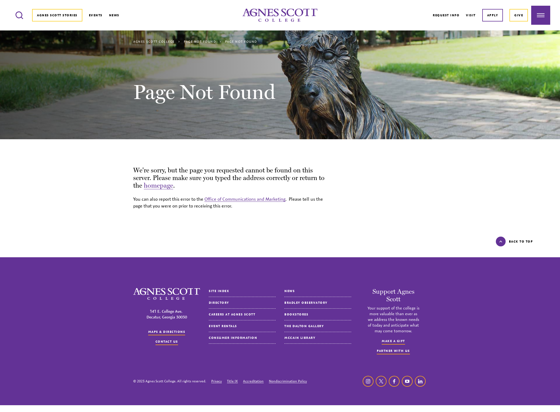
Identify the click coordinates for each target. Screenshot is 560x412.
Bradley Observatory (306, 303)
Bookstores (296, 314)
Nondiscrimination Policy (288, 381)
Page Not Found (200, 41)
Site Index (219, 291)
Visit (471, 15)
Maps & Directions (166, 332)
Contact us (166, 341)
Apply (492, 15)
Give (518, 15)
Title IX (232, 381)
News (114, 15)
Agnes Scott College (154, 41)
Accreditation (253, 381)
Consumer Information (233, 338)
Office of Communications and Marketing (244, 199)
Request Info (446, 15)
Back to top (514, 241)
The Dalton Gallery (304, 326)
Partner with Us (393, 351)
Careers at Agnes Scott (232, 314)
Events (95, 15)
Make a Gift (393, 341)
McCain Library (299, 338)
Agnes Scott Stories (57, 15)
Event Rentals (223, 326)
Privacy (216, 381)
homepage (158, 185)
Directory (219, 303)
